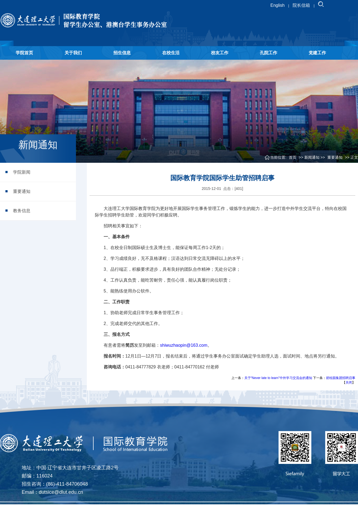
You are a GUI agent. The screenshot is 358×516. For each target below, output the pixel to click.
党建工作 (317, 52)
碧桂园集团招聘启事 (340, 378)
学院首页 (24, 52)
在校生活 (171, 52)
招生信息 (122, 52)
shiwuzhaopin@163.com (183, 345)
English (277, 5)
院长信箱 (301, 5)
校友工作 (219, 52)
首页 (292, 157)
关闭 (349, 382)
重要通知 (21, 191)
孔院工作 (268, 52)
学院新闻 (21, 172)
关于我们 (73, 52)
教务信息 (21, 210)
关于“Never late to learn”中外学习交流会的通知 (278, 378)
